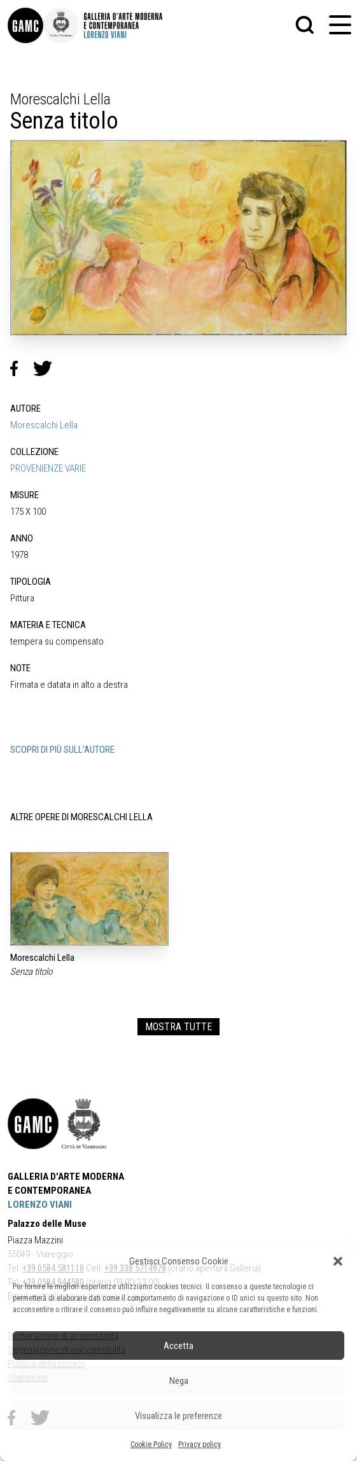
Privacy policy (199, 1444)
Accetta (178, 1346)
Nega (178, 1381)
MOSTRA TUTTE (178, 1027)
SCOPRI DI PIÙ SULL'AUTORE (62, 749)
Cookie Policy (151, 1444)
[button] (338, 1261)
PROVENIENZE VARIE (48, 468)
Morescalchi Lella (44, 425)
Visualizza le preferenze (178, 1416)
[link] (25, 25)
